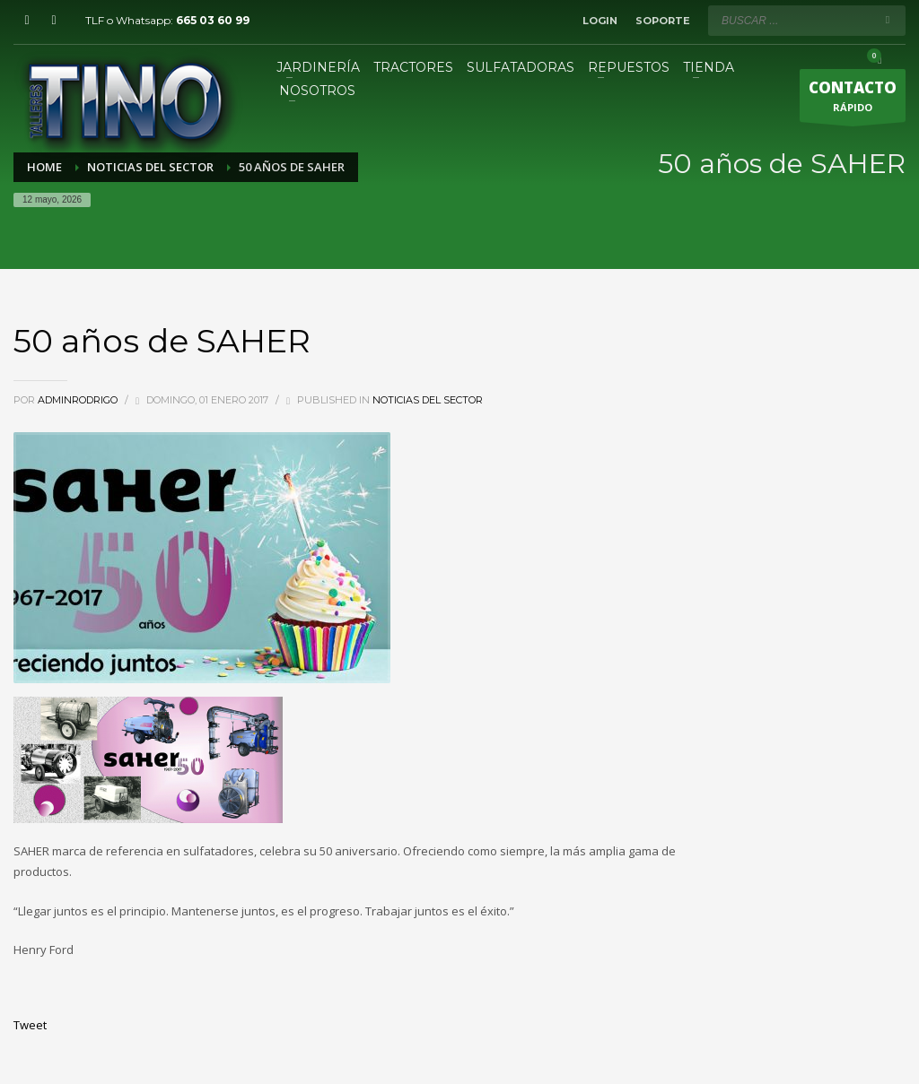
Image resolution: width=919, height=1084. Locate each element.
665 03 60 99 (212, 20)
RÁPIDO (853, 99)
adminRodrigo (79, 400)
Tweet (30, 1025)
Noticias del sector (427, 400)
